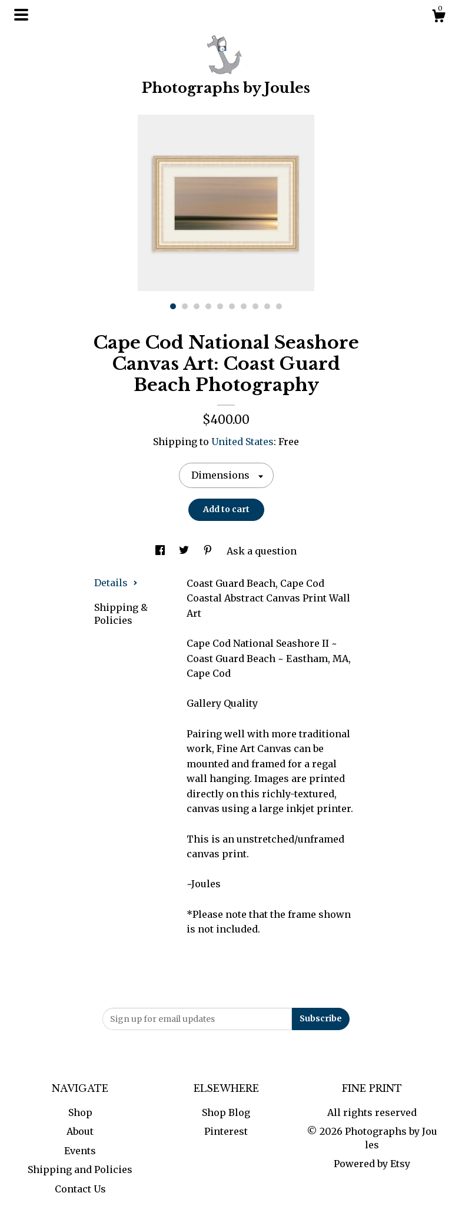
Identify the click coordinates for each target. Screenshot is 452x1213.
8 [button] (255, 306)
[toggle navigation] (21, 15)
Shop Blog (226, 1112)
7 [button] (244, 306)
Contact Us (80, 1189)
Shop (80, 1112)
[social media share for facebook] (161, 551)
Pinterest (226, 1131)
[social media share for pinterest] (209, 551)
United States (242, 441)
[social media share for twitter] (185, 551)
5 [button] (220, 306)
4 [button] (208, 306)
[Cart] (438, 17)
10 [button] (279, 306)
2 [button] (185, 306)
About (80, 1131)
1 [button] (173, 306)
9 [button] (267, 306)
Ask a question (262, 551)
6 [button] (232, 306)
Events (80, 1151)
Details (116, 583)
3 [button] (197, 306)
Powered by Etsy (372, 1163)
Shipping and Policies (80, 1169)
